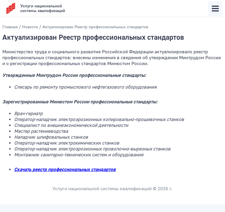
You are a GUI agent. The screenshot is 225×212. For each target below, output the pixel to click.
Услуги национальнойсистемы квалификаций (42, 9)
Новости (30, 27)
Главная (10, 27)
